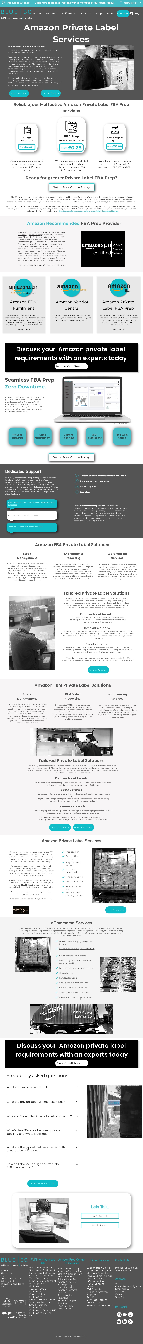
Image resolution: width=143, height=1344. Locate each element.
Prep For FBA (65, 1306)
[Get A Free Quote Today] (71, 187)
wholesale (22, 235)
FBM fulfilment (31, 315)
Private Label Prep (68, 1279)
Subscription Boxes (98, 1268)
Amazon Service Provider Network (51, 265)
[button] (51, 13)
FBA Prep (63, 1303)
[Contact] (123, 13)
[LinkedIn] (124, 1321)
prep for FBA (131, 567)
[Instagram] (119, 1314)
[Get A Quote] (51, 93)
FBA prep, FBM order (60, 206)
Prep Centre (65, 1308)
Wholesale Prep (66, 1276)
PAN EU (36, 253)
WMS (36, 402)
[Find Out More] (60, 827)
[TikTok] (130, 1314)
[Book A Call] (100, 1225)
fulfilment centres (71, 170)
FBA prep (96, 598)
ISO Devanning (96, 1284)
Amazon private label (38, 564)
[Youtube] (119, 1321)
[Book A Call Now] (71, 366)
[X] (130, 1321)
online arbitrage (35, 235)
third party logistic (67, 320)
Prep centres (128, 318)
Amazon (84, 197)
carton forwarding (26, 83)
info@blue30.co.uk (18, 2)
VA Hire (91, 1286)
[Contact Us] (19, 93)
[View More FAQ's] (42, 1183)
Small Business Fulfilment (38, 1306)
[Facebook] (124, 1314)
